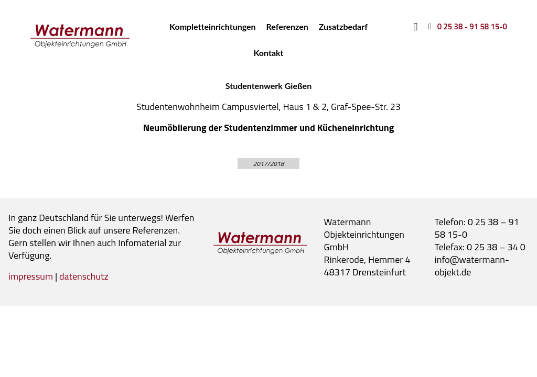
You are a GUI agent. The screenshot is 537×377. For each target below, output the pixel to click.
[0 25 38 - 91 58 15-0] (466, 26)
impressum (30, 276)
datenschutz (84, 276)
